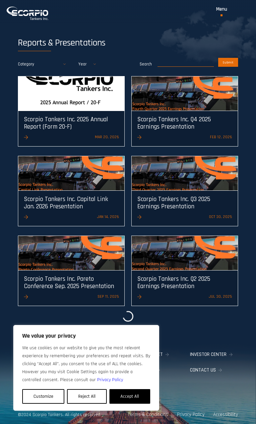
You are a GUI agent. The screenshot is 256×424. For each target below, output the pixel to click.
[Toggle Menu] (221, 11)
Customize (43, 396)
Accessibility (226, 412)
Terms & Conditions (148, 412)
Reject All (87, 396)
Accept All (129, 396)
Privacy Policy (191, 412)
